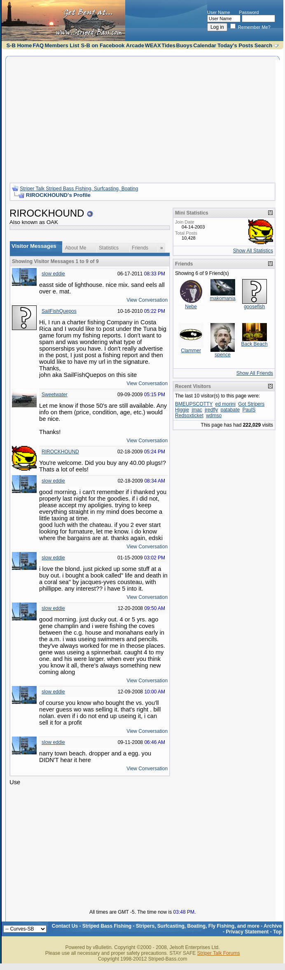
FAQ (38, 45)
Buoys (184, 45)
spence (223, 355)
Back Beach (254, 344)
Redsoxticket (189, 415)
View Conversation (147, 300)
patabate (230, 410)
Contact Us (65, 926)
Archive (273, 926)
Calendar (204, 45)
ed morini (225, 404)
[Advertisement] (142, 118)
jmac (197, 410)
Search (263, 45)
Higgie (182, 410)
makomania (223, 298)
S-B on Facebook (102, 45)
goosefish (254, 306)
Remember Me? (250, 27)
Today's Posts (235, 45)
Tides (168, 45)
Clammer (191, 350)
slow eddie (53, 274)
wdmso (214, 415)
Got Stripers (251, 404)
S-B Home (19, 45)
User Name (218, 12)
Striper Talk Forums (218, 953)
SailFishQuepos (59, 311)
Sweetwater (55, 394)
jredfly (211, 410)
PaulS (249, 410)
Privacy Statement (247, 932)
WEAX (153, 45)
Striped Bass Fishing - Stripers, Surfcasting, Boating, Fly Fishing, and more (170, 926)
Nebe (191, 306)
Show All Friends (254, 373)
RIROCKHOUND (60, 452)
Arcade (135, 45)
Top (277, 932)
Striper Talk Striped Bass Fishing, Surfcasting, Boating (79, 189)
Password (249, 12)
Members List (62, 45)
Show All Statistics (253, 251)
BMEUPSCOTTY (194, 404)
